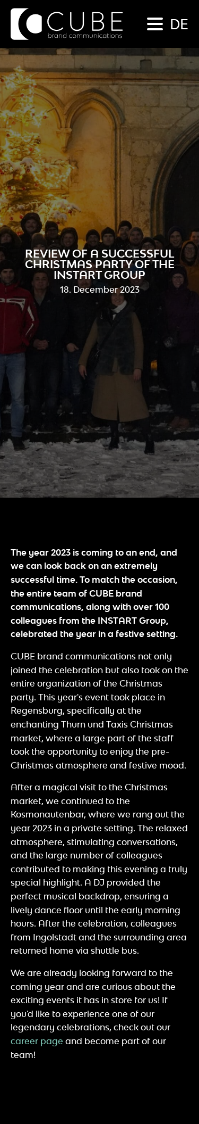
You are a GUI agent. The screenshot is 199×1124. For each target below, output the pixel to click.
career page (37, 1041)
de (179, 23)
